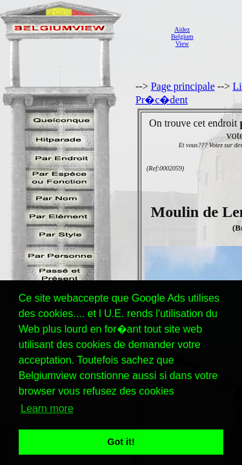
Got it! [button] (120, 442)
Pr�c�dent (162, 99)
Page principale (183, 86)
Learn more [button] (47, 408)
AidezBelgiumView (182, 36)
